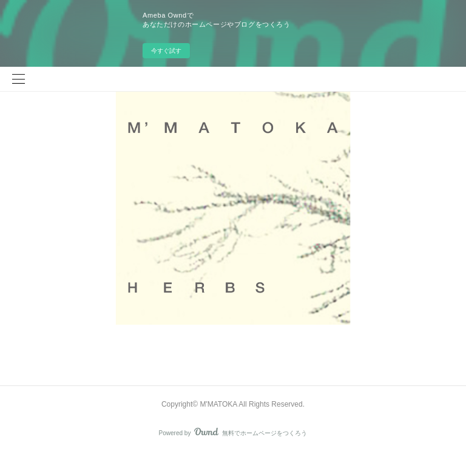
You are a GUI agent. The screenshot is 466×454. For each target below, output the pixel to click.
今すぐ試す (166, 50)
